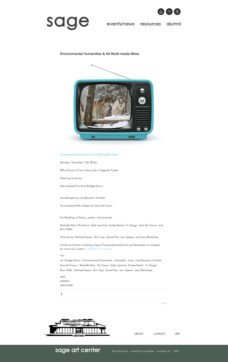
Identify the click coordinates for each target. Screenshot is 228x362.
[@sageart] (177, 11)
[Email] (169, 11)
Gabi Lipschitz (118, 265)
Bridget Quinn (73, 260)
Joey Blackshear (144, 270)
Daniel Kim (111, 270)
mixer (131, 260)
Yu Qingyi (151, 265)
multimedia (120, 260)
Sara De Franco (69, 265)
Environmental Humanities (97, 260)
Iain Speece (126, 270)
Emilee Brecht (136, 265)
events (62, 276)
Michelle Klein (88, 265)
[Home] (161, 11)
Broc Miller (66, 270)
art (61, 260)
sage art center (66, 284)
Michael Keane (82, 270)
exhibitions (65, 280)
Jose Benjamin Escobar (149, 260)
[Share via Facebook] (61, 294)
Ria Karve (102, 265)
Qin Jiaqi (98, 270)
